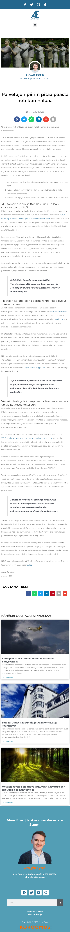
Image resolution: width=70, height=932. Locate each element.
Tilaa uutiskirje (35, 914)
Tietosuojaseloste (35, 911)
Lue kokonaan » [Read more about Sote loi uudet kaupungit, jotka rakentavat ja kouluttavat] (7, 741)
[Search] (60, 902)
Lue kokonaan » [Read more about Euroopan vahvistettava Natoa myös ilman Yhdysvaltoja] (7, 677)
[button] (35, 25)
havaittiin (58, 319)
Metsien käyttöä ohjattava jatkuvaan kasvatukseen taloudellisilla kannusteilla (33, 788)
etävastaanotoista (58, 311)
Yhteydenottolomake (35, 877)
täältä (29, 565)
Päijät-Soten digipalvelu (35, 368)
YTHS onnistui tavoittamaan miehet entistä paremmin (26, 438)
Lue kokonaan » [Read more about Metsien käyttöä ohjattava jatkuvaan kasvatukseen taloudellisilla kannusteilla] (7, 803)
